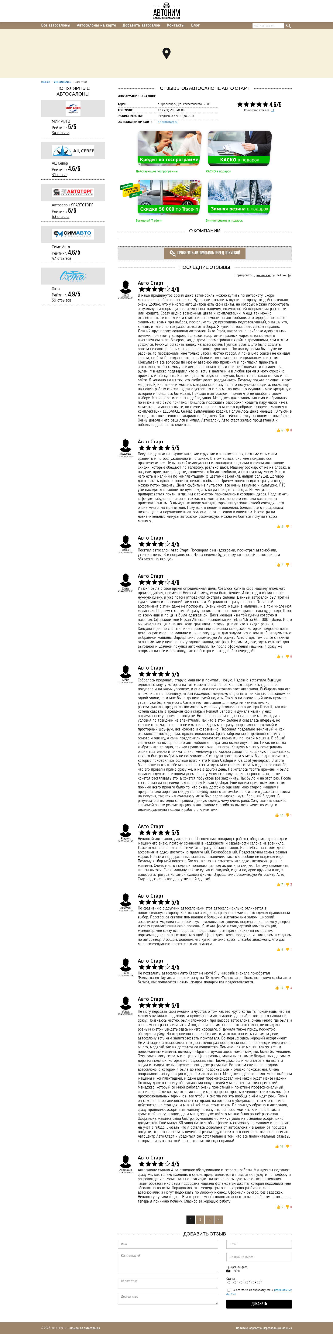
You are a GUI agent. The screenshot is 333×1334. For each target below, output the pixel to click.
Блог (195, 25)
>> (219, 1219)
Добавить (259, 1304)
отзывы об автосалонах (84, 1328)
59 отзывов (61, 300)
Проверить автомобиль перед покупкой (204, 253)
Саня (126, 973)
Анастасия (125, 1169)
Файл (236, 1270)
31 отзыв (59, 175)
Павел (125, 295)
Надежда (125, 453)
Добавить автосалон (141, 25)
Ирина (126, 1011)
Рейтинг (282, 275)
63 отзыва (60, 217)
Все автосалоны (55, 25)
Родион (125, 838)
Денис (125, 550)
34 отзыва (60, 133)
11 (272, 110)
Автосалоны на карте (96, 25)
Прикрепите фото (236, 1267)
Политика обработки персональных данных (264, 1328)
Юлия (125, 679)
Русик (125, 588)
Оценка (230, 1278)
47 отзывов (61, 259)
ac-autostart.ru (168, 122)
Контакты (176, 25)
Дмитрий (125, 908)
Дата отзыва (262, 275)
